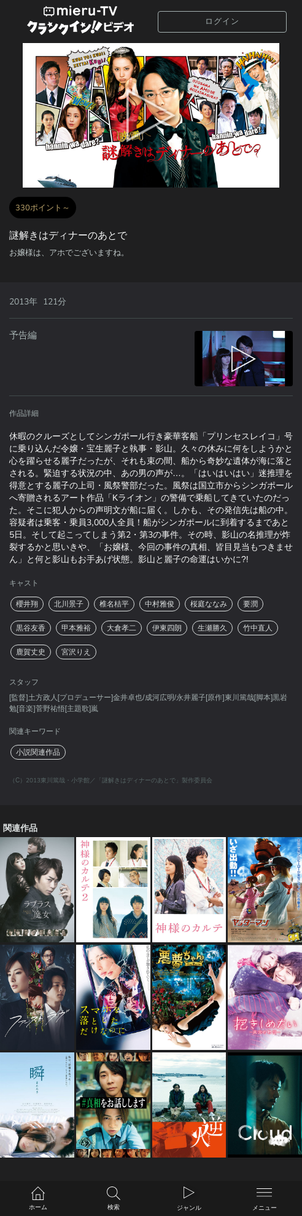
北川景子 (68, 604)
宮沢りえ (76, 652)
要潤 (250, 604)
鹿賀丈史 (30, 652)
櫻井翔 (27, 604)
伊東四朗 (167, 628)
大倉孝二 (121, 628)
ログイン (222, 21)
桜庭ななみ (208, 604)
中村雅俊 (159, 604)
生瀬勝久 (212, 628)
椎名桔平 (114, 604)
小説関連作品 (38, 752)
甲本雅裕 (76, 628)
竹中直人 (258, 628)
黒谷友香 (30, 628)
